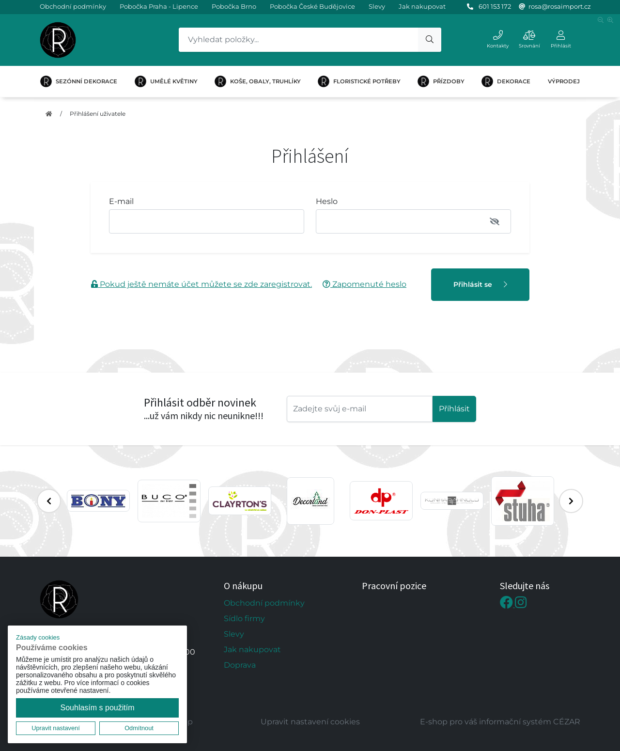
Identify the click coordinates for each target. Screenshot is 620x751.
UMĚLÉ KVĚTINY (166, 81)
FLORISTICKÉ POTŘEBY (359, 81)
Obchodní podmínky (73, 6)
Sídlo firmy (244, 618)
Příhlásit (454, 408)
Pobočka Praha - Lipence (159, 6)
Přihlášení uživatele (97, 113)
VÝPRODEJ (564, 81)
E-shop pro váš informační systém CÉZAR (500, 721)
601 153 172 (495, 6)
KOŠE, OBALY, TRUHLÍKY (258, 81)
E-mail (121, 201)
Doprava (240, 665)
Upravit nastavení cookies (310, 721)
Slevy (377, 6)
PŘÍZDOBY (441, 81)
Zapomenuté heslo (364, 284)
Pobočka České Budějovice (312, 6)
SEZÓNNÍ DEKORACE (78, 81)
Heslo (327, 201)
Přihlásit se (480, 284)
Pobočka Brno (234, 6)
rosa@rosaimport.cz (559, 6)
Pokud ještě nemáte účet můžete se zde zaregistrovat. (201, 284)
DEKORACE (505, 81)
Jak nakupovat (422, 6)
